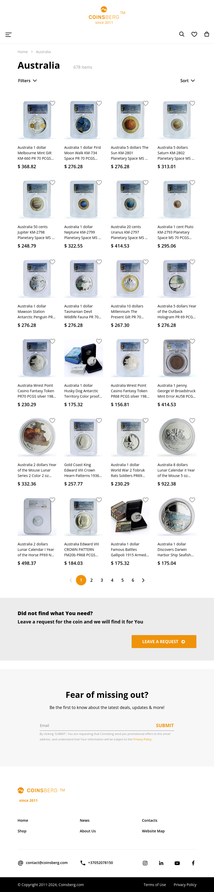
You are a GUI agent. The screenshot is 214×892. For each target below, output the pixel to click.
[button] (52, 103)
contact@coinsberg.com (43, 863)
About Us (88, 830)
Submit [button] (165, 725)
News (84, 820)
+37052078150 (96, 863)
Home (23, 51)
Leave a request (164, 641)
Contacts (149, 820)
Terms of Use (155, 884)
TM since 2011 (107, 15)
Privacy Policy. (142, 739)
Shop (22, 830)
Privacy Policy (185, 884)
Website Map (153, 830)
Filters (28, 81)
